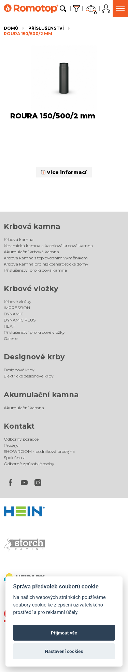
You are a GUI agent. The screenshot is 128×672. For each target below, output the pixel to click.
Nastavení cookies (64, 651)
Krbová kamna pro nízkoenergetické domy (46, 264)
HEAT (9, 326)
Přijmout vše (64, 632)
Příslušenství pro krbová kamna (35, 270)
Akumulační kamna (41, 394)
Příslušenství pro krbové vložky (34, 332)
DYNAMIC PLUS (19, 320)
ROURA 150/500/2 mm (28, 33)
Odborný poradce (21, 439)
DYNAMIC (14, 313)
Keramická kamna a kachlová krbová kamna (48, 245)
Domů (11, 28)
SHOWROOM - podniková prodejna (39, 451)
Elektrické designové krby (29, 375)
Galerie (10, 338)
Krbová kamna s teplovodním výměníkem (46, 257)
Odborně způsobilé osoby (29, 463)
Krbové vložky (31, 288)
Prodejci (11, 445)
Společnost (14, 457)
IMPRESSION (17, 307)
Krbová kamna (32, 226)
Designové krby (34, 357)
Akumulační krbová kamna (31, 251)
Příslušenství (46, 28)
